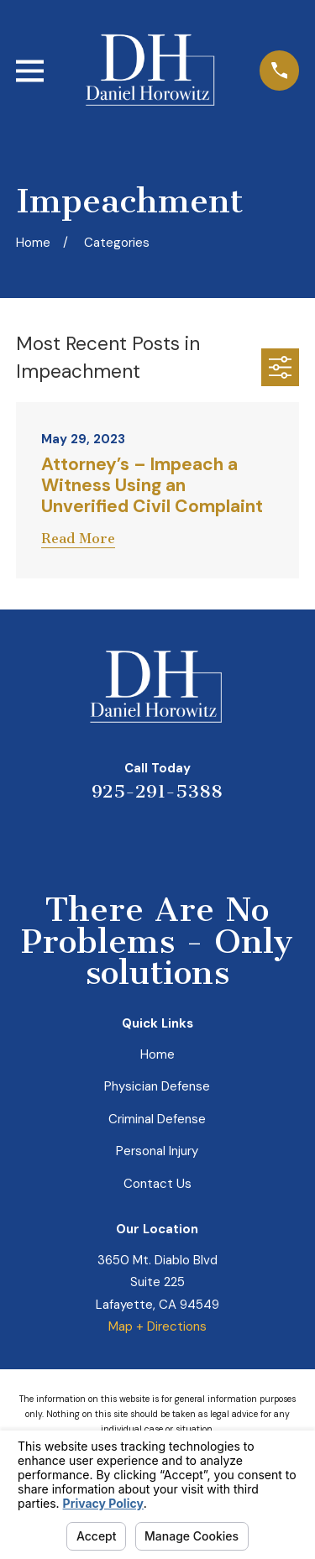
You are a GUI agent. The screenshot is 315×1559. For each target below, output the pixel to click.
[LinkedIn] (137, 839)
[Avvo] (177, 839)
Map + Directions (157, 1326)
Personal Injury (157, 1151)
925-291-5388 (157, 791)
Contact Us (157, 1183)
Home (157, 1054)
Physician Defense (157, 1086)
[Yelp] (97, 839)
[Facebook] (218, 839)
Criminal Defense (157, 1119)
